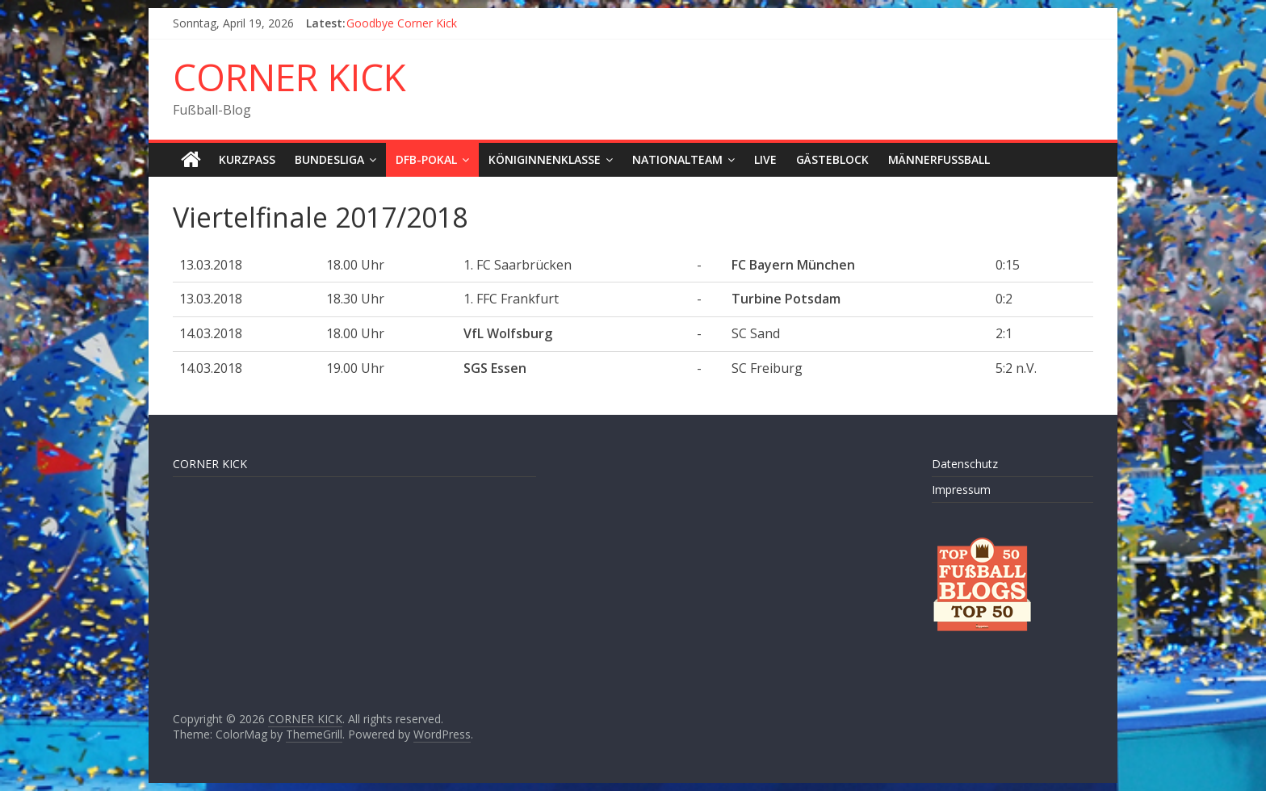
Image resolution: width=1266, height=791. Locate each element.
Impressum (961, 489)
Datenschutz (965, 463)
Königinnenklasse (544, 159)
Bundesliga (329, 159)
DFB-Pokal (426, 159)
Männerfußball (939, 159)
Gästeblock (832, 159)
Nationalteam (677, 159)
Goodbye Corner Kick (401, 23)
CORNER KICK (289, 77)
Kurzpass (247, 159)
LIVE (765, 159)
